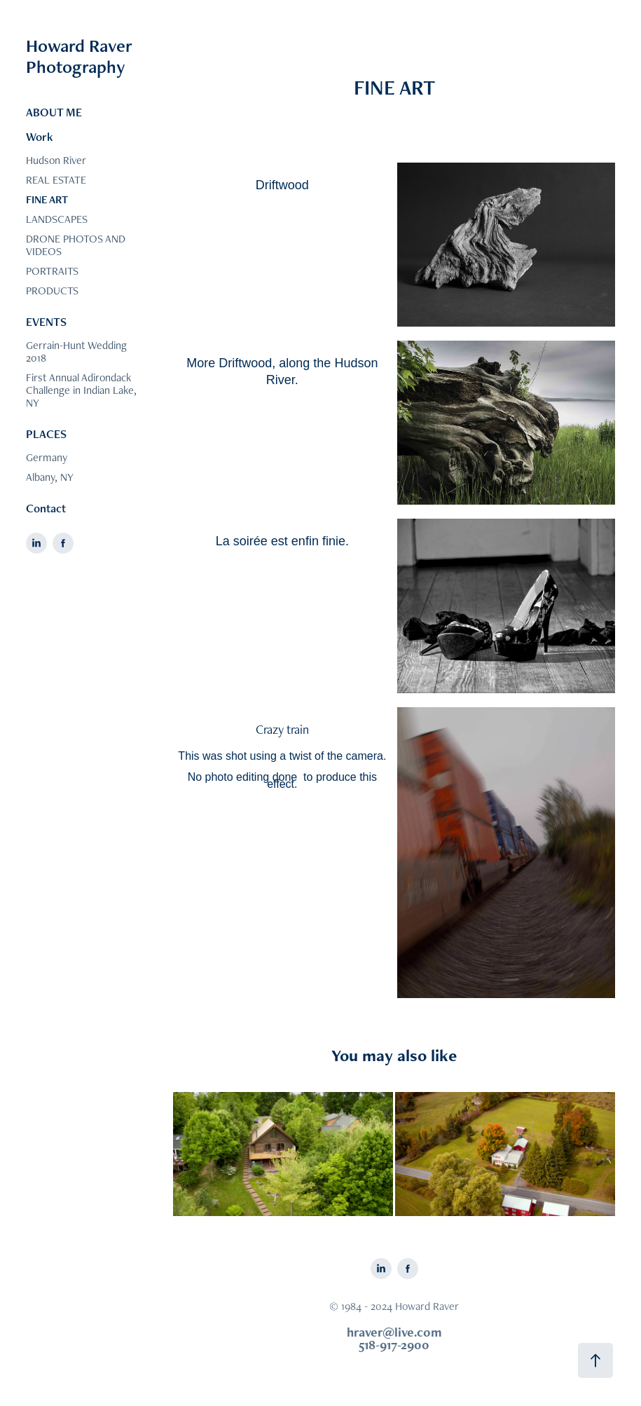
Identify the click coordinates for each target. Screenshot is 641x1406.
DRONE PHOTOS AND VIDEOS (75, 245)
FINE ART (47, 199)
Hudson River (56, 160)
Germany (46, 457)
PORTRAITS (52, 271)
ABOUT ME (54, 112)
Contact (46, 508)
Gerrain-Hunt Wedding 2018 (76, 351)
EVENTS (46, 321)
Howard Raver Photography (81, 56)
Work (39, 136)
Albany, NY (50, 477)
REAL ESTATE (56, 179)
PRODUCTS (52, 290)
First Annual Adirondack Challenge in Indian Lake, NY (81, 390)
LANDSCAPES (57, 219)
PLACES (46, 434)
